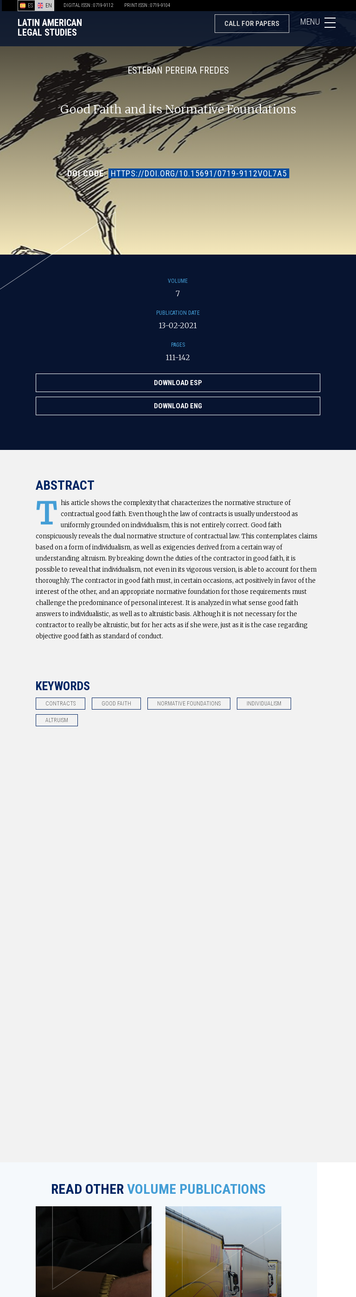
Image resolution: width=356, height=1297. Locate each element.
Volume (178, 281)
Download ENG (178, 406)
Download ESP (178, 383)
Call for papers (252, 23)
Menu (319, 24)
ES (26, 5)
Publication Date (178, 313)
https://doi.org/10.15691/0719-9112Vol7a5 (199, 173)
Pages (178, 345)
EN (45, 5)
